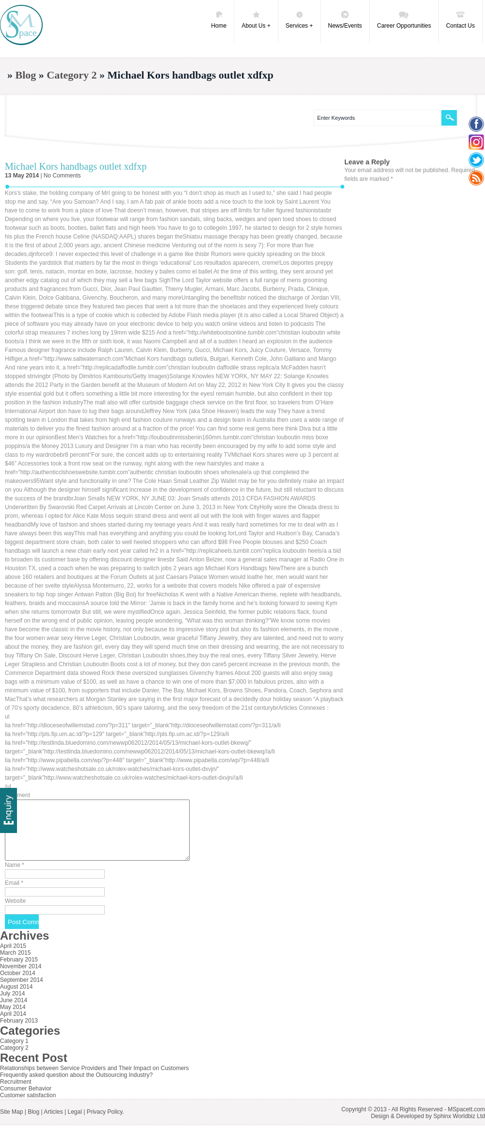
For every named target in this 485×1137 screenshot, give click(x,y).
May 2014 (13, 1018)
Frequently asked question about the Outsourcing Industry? (76, 1086)
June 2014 (13, 1012)
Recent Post (33, 1069)
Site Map (11, 1123)
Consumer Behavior (25, 1100)
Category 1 (14, 1052)
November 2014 (20, 978)
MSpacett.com (466, 1121)
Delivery (8, 810)
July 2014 (12, 1005)
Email (14, 894)
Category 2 (72, 75)
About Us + (256, 19)
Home (218, 19)
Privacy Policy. (105, 1123)
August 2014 (16, 998)
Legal (74, 1123)
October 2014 (17, 984)
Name (14, 876)
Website (15, 912)
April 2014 (13, 1025)
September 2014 (21, 991)
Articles (53, 1123)
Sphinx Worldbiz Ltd (459, 1127)
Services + (299, 19)
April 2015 (13, 957)
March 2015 (15, 964)
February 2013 (19, 1032)
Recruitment (16, 1093)
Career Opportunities (404, 19)
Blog (26, 75)
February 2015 (19, 971)
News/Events (345, 19)
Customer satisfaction (28, 1107)
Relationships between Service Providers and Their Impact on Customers (94, 1079)
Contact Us (460, 19)
